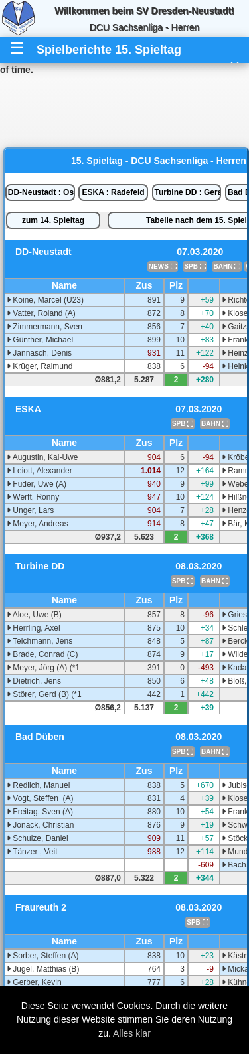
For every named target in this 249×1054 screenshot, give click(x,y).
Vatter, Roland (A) (41, 313)
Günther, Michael (40, 339)
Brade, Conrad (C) (42, 654)
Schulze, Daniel (37, 838)
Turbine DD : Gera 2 (188, 192)
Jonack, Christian (40, 825)
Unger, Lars (30, 510)
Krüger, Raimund (39, 366)
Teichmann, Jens (39, 641)
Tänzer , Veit (32, 851)
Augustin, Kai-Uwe (42, 457)
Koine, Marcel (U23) (45, 300)
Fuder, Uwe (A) (36, 484)
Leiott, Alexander (39, 470)
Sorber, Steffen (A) (43, 955)
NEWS (163, 266)
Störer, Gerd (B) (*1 (44, 694)
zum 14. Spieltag (53, 220)
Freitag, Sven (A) (40, 811)
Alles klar (132, 1033)
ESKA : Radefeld (113, 192)
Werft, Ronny (33, 497)
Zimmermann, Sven (44, 326)
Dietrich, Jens (34, 681)
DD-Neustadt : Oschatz (41, 192)
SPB (194, 266)
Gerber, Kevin (34, 982)
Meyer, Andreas (37, 523)
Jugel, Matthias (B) (43, 969)
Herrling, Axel (33, 628)
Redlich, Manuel (38, 785)
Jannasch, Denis (39, 353)
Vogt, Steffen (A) (40, 798)
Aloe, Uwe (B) (34, 614)
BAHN (226, 266)
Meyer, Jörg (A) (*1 (43, 667)
